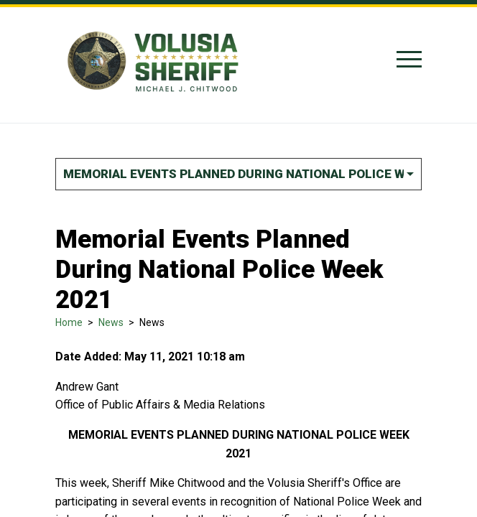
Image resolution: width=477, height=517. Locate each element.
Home (69, 322)
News (111, 322)
